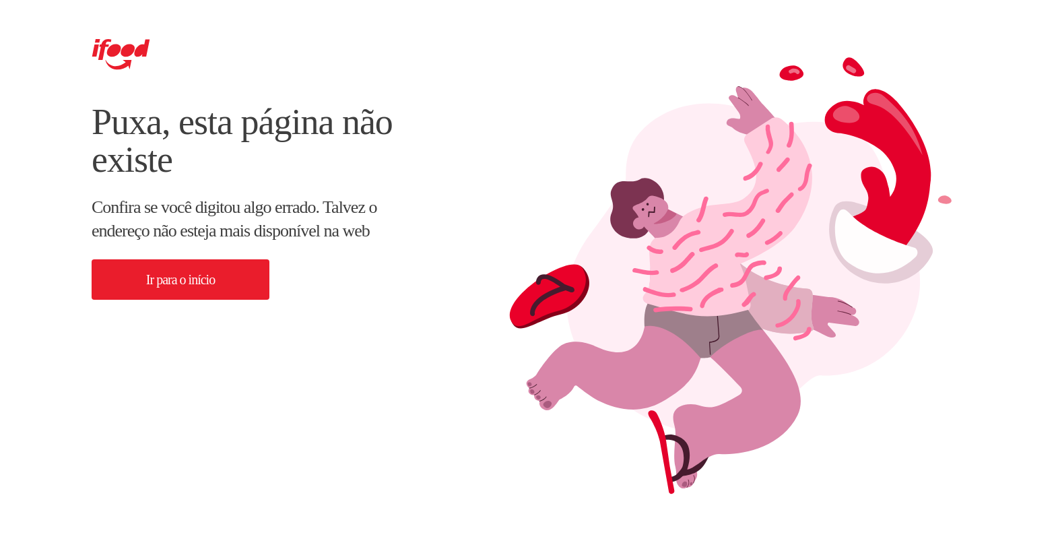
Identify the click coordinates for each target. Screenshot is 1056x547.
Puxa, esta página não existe (242, 141)
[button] (180, 279)
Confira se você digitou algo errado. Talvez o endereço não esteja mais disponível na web (234, 218)
